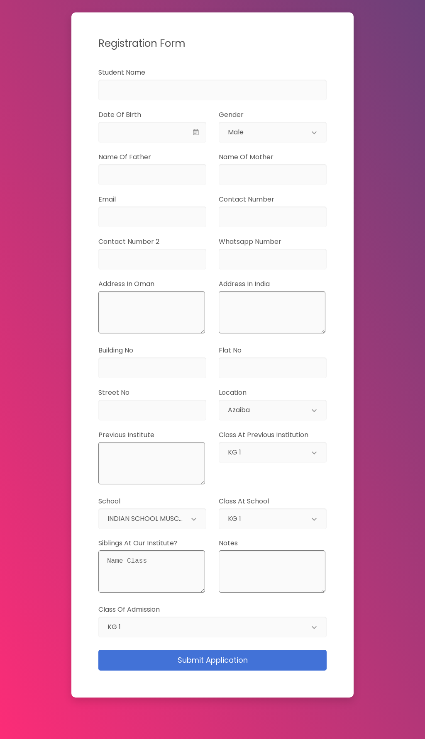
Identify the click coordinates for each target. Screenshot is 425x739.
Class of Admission (129, 609)
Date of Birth (132, 114)
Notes (239, 543)
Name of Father (137, 157)
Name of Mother (259, 157)
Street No (124, 392)
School (109, 501)
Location (233, 392)
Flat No (240, 350)
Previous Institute (136, 435)
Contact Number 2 (139, 241)
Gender (231, 114)
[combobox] (273, 132)
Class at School (244, 501)
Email (119, 199)
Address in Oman (139, 284)
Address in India (255, 284)
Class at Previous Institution (263, 435)
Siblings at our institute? (148, 543)
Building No (126, 350)
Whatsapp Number (263, 241)
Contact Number (259, 199)
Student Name (134, 72)
